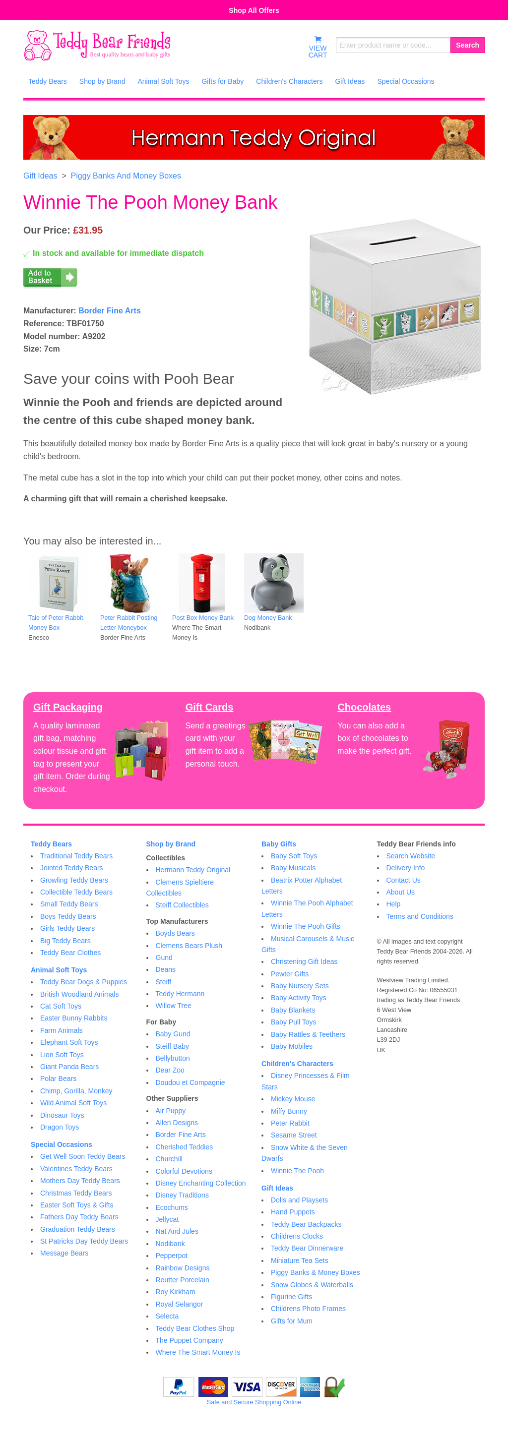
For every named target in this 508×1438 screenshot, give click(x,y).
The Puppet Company (189, 1340)
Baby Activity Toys (298, 998)
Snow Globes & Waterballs (312, 1285)
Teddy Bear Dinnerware (307, 1248)
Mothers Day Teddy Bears (80, 1181)
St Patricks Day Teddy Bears (84, 1241)
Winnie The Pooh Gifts (305, 926)
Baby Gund (173, 1034)
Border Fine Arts (109, 310)
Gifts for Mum (292, 1321)
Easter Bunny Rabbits (73, 1018)
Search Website (411, 856)
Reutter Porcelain (182, 1280)
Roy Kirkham (175, 1292)
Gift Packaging (68, 707)
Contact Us (403, 880)
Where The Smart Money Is (198, 1352)
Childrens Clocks (297, 1236)
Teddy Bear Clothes (70, 953)
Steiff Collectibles (182, 905)
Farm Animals (61, 1030)
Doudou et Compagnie (190, 1082)
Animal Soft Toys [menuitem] (163, 81)
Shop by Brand (171, 844)
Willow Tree (173, 1006)
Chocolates (364, 707)
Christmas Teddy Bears (76, 1193)
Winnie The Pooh (297, 1171)
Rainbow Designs (183, 1268)
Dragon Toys (59, 1127)
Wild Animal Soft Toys (73, 1103)
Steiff (164, 982)
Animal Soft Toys (59, 970)
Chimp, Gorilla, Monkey (76, 1091)
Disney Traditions (182, 1195)
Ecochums (172, 1207)
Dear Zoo (170, 1070)
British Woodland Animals (79, 994)
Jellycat (167, 1219)
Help (393, 904)
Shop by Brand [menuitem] (102, 81)
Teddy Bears (51, 844)
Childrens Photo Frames (308, 1309)
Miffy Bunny (289, 1111)
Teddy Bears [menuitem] (47, 81)
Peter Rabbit (290, 1123)
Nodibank (170, 1244)
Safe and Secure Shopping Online (254, 1402)
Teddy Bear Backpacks (306, 1224)
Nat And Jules (177, 1231)
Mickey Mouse (293, 1099)
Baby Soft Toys (294, 856)
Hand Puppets (293, 1212)
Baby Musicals (293, 868)
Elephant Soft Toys (69, 1042)
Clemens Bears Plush (189, 946)
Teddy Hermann (180, 994)
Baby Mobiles (292, 1046)
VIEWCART (318, 47)
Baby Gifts (278, 844)
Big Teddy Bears (65, 941)
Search (467, 45)
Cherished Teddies (184, 1147)
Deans (166, 969)
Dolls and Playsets (299, 1200)
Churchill (169, 1159)
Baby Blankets (293, 1010)
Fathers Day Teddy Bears (79, 1217)
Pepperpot (172, 1255)
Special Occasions (61, 1144)
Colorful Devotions (184, 1171)
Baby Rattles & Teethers (308, 1034)
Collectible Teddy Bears (76, 892)
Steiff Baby (172, 1046)
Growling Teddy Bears (74, 880)
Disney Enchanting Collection (201, 1183)
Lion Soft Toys (62, 1055)
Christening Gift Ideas (304, 961)
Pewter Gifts (290, 974)
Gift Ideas (40, 176)
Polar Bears (58, 1078)
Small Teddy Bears (69, 904)
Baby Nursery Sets (300, 986)
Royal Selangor (179, 1304)
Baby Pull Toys (294, 1022)
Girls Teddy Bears (67, 928)
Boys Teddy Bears (68, 916)
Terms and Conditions (419, 916)
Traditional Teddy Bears (76, 856)
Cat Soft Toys (60, 1006)
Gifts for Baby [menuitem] (222, 81)
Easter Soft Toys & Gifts (77, 1205)
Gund (164, 957)
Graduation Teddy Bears (77, 1229)
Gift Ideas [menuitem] (350, 81)
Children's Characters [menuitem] (289, 81)
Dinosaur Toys (62, 1115)
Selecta (167, 1316)
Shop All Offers (254, 10)
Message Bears (64, 1253)
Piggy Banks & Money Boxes (315, 1272)
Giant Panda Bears (69, 1067)
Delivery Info (405, 868)
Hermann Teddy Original (193, 870)
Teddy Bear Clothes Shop (195, 1328)
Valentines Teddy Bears (76, 1169)
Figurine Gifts (291, 1297)
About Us (400, 892)
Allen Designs (177, 1123)
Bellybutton (173, 1058)
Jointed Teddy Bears (71, 868)
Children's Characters (297, 1064)
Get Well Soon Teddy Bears (82, 1156)
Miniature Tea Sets (299, 1260)
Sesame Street (294, 1135)
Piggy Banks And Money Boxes (126, 176)
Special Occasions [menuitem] (405, 81)
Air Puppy (171, 1111)
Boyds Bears (175, 933)
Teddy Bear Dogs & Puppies (83, 982)
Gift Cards (210, 707)
